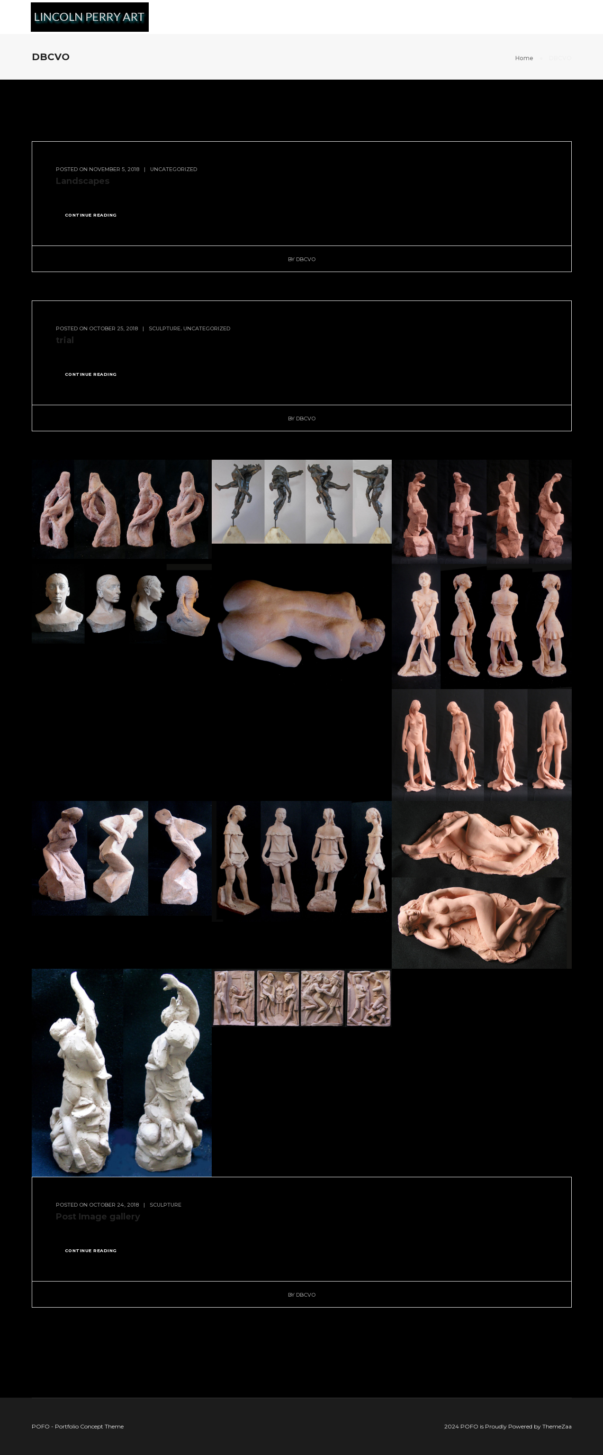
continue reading (91, 215)
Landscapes (82, 181)
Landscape (267, 16)
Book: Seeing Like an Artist (458, 16)
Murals (215, 16)
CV (568, 16)
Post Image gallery (98, 1216)
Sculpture (325, 16)
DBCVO (305, 259)
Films (535, 16)
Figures (377, 16)
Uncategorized (173, 169)
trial (65, 340)
